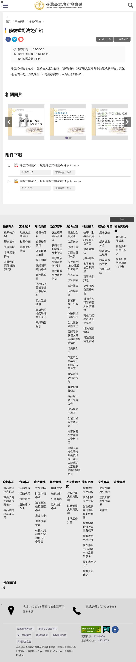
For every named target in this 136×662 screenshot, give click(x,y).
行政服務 (56, 498)
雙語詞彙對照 (41, 324)
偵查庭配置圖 (25, 248)
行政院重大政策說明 (72, 496)
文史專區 (103, 481)
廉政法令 (40, 515)
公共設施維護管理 (73, 324)
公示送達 (73, 241)
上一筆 (8, 122)
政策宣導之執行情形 (73, 377)
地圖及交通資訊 (25, 234)
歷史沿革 (9, 241)
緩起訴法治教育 (104, 252)
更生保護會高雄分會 (88, 289)
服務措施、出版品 (73, 304)
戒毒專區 (8, 481)
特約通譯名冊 (41, 302)
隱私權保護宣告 (25, 628)
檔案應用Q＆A (89, 563)
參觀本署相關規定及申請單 (57, 249)
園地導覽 (56, 488)
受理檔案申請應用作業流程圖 (88, 512)
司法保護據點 (88, 330)
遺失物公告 (73, 350)
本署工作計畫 (72, 520)
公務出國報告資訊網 (73, 422)
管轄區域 (9, 247)
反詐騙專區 (73, 292)
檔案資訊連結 (88, 572)
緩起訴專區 (105, 226)
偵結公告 (73, 247)
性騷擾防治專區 (73, 410)
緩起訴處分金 (104, 243)
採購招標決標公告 (73, 315)
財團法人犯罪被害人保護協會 (88, 304)
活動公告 (24, 488)
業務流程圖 (41, 276)
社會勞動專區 (121, 228)
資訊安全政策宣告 (47, 628)
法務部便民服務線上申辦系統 (41, 289)
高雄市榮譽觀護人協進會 (88, 319)
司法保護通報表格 (88, 339)
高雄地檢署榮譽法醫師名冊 (41, 313)
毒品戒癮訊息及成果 (9, 513)
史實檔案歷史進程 (104, 489)
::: (2, 1)
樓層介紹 (25, 241)
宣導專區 (40, 488)
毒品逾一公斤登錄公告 (73, 400)
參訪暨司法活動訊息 (88, 267)
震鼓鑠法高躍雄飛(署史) (9, 265)
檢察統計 (56, 493)
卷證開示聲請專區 (41, 267)
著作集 (103, 510)
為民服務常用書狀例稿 (57, 274)
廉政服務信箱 (59, 635)
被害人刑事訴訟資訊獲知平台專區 (88, 238)
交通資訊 (24, 226)
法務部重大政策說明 (72, 509)
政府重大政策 (73, 484)
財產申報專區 (40, 495)
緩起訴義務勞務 (104, 261)
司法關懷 (19, 21)
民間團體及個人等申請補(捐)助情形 (74, 337)
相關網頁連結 (9, 585)
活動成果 (24, 493)
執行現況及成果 (121, 238)
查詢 (130, 5)
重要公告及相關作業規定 (9, 501)
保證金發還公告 (73, 254)
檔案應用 (87, 481)
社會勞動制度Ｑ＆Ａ (121, 249)
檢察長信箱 (41, 234)
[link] (8, 40)
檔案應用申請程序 (88, 537)
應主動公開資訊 (73, 234)
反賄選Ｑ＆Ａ (24, 506)
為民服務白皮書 (41, 252)
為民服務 (40, 226)
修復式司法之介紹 (26, 30)
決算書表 (73, 280)
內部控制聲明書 (73, 388)
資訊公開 (72, 226)
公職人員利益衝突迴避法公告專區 (40, 536)
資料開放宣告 (24, 641)
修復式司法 (35, 21)
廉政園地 (39, 481)
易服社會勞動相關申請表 (121, 262)
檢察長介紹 (9, 234)
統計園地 (55, 481)
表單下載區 (104, 270)
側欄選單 (5, 6)
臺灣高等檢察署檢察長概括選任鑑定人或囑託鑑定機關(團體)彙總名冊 (74, 460)
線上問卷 (41, 259)
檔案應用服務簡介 (88, 489)
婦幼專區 (88, 258)
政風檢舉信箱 (41, 243)
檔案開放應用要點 (88, 499)
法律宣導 (24, 498)
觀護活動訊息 (88, 278)
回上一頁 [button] (106, 39)
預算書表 (73, 274)
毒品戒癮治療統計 (9, 489)
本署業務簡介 (9, 254)
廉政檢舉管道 (40, 522)
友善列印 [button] (123, 39)
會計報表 (73, 285)
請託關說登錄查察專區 (40, 506)
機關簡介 (8, 226)
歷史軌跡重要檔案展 (104, 501)
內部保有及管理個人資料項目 (73, 437)
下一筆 (127, 122)
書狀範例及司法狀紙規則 (57, 262)
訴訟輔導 (56, 226)
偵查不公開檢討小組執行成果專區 (73, 363)
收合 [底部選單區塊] (122, 219)
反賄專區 (24, 481)
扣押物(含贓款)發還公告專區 (73, 265)
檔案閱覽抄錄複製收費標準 (88, 526)
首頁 (8, 21)
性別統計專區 (56, 506)
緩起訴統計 (104, 234)
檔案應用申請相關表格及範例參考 (88, 550)
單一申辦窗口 (24, 635)
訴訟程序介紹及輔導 (57, 236)
